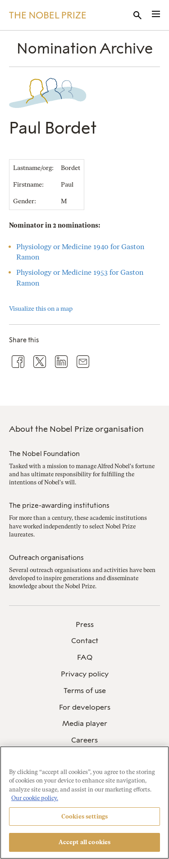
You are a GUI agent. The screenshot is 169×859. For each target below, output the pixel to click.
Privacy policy (85, 674)
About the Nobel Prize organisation (76, 429)
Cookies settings (84, 816)
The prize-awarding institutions (59, 505)
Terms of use (85, 690)
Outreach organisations (46, 558)
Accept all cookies (84, 842)
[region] (84, 802)
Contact (84, 640)
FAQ (84, 657)
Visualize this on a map (41, 309)
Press (85, 624)
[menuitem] (84, 625)
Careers (84, 740)
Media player (84, 723)
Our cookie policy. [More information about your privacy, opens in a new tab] (34, 798)
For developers (84, 707)
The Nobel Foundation (44, 454)
